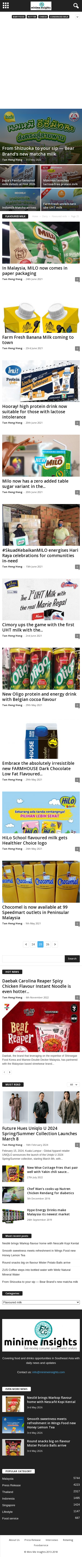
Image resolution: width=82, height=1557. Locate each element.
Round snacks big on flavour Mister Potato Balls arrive (36, 1262)
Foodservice (41, 1545)
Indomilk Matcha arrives (19, 207)
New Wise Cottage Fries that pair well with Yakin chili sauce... (52, 1169)
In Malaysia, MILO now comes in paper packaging (34, 270)
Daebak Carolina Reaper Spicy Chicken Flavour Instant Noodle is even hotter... (36, 986)
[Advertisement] (41, 65)
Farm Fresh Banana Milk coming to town (38, 339)
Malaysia (7, 1478)
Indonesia (8, 1498)
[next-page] (9, 1072)
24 (33, 944)
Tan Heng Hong (12, 159)
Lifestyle (7, 1511)
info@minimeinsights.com (48, 1372)
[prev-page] (4, 1072)
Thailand (7, 1492)
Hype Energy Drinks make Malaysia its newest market (48, 1212)
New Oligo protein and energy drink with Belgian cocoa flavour (39, 696)
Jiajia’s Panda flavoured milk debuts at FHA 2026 (18, 182)
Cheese (43, 16)
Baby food (18, 16)
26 (47, 944)
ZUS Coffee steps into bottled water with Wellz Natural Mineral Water (36, 1272)
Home (35, 216)
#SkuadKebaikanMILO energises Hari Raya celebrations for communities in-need (40, 555)
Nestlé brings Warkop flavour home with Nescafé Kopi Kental (40, 1243)
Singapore (8, 1505)
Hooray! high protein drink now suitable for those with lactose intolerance (34, 412)
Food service (10, 1518)
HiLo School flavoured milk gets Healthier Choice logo (34, 840)
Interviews (52, 1540)
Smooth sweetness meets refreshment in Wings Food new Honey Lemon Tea (39, 1253)
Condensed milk (59, 16)
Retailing (68, 1540)
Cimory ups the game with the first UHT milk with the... (38, 627)
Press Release (11, 1485)
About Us (14, 1540)
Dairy (45, 216)
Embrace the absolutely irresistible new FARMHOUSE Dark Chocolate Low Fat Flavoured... (38, 768)
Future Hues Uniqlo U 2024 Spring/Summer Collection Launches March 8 (39, 1133)
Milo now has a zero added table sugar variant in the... (35, 483)
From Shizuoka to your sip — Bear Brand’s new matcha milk (38, 151)
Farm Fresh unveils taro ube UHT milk (59, 205)
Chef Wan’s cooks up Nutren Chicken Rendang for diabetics (50, 1191)
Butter (32, 16)
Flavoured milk (59, 216)
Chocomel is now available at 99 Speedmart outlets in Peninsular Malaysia (35, 912)
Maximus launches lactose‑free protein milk (60, 182)
